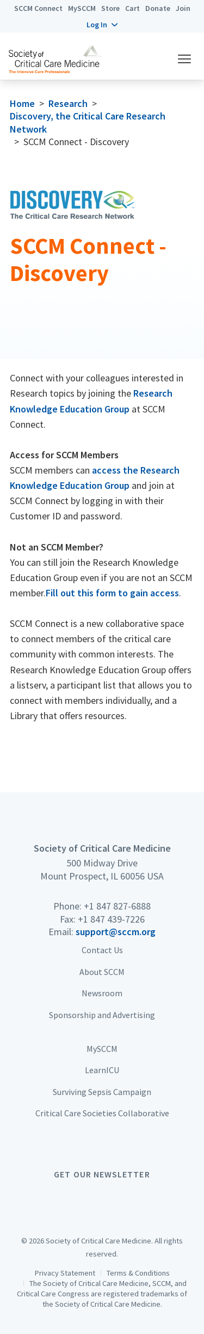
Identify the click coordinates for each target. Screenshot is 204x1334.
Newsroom (102, 993)
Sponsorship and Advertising (102, 1014)
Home (22, 103)
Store (110, 8)
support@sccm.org (116, 931)
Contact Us (102, 949)
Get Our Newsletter (102, 1174)
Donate (157, 8)
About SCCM (102, 971)
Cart (132, 8)
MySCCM (82, 8)
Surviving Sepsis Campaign (102, 1091)
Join (183, 8)
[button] (102, 24)
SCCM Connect (38, 8)
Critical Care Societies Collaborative (102, 1113)
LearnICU (102, 1069)
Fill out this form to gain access (112, 593)
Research (68, 103)
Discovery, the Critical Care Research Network (87, 122)
